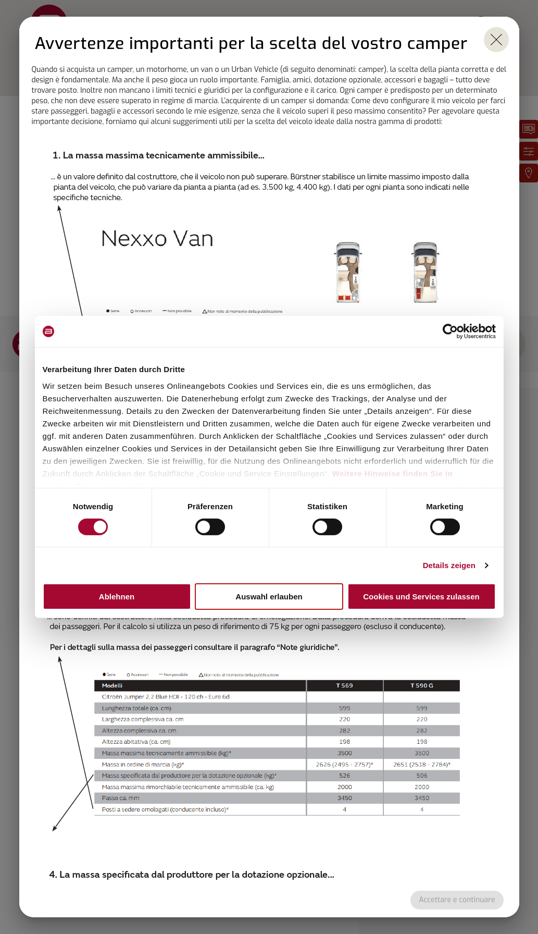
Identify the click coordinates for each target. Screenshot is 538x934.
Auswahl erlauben (268, 596)
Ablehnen (116, 596)
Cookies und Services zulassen (421, 596)
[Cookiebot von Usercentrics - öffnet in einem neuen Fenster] (450, 331)
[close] (496, 39)
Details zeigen (449, 565)
